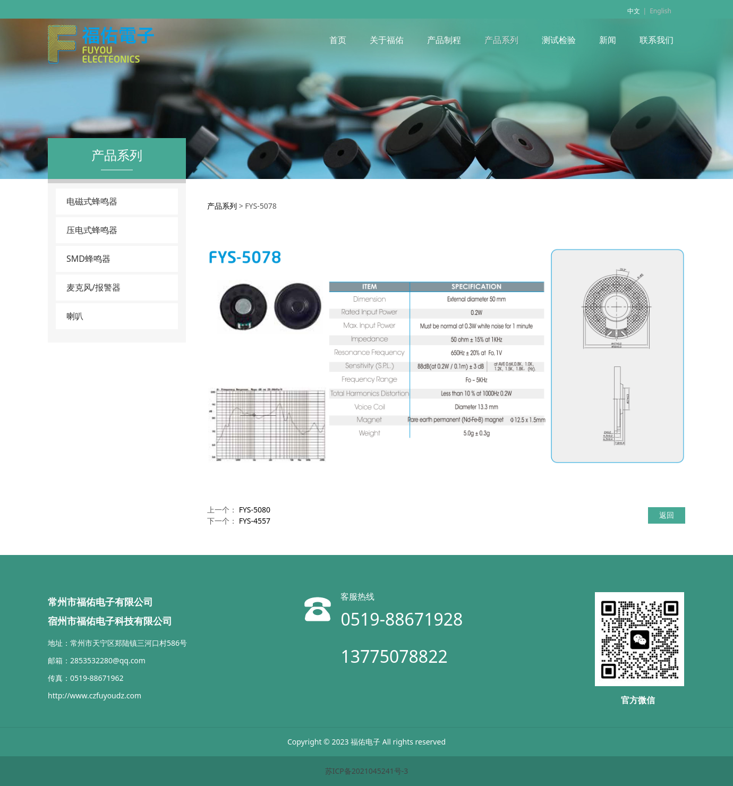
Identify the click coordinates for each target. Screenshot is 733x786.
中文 (633, 10)
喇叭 (74, 316)
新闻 (607, 40)
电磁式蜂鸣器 (91, 201)
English (660, 10)
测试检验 (559, 40)
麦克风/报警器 (93, 287)
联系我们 (657, 40)
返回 (666, 515)
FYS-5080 (254, 510)
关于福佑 (387, 40)
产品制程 (444, 40)
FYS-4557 (254, 521)
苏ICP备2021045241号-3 (366, 771)
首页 (337, 40)
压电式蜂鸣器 (91, 230)
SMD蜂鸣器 (88, 258)
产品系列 (501, 40)
